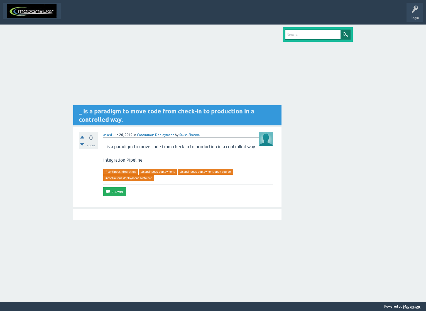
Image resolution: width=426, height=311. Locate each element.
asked (107, 135)
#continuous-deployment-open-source (205, 171)
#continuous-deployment (158, 171)
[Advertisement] (177, 66)
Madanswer (411, 306)
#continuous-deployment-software (129, 178)
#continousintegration (121, 171)
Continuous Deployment (155, 135)
